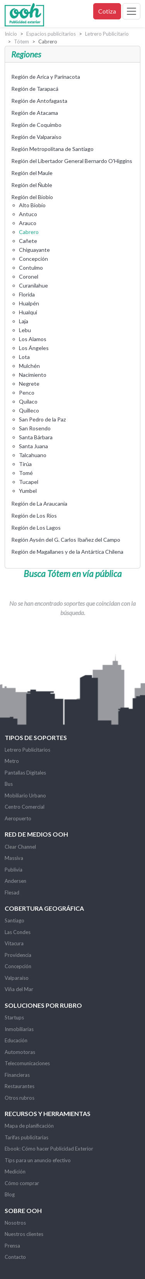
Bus (9, 784)
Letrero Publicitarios (27, 750)
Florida (27, 294)
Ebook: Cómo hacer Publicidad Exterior (49, 1149)
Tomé (26, 473)
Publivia (13, 870)
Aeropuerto (18, 818)
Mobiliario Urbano (25, 795)
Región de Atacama (34, 112)
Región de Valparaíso (36, 136)
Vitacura (14, 943)
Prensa (12, 1246)
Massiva (14, 858)
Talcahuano (32, 455)
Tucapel (28, 481)
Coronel (28, 276)
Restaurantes (19, 1086)
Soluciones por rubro (43, 1005)
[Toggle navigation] (131, 11)
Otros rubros (19, 1098)
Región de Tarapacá (34, 88)
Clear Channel (20, 847)
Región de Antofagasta (39, 100)
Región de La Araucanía (39, 503)
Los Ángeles (34, 348)
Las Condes (18, 932)
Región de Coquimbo (36, 124)
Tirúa (25, 464)
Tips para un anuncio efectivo (38, 1160)
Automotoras (20, 1052)
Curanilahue (33, 285)
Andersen (15, 881)
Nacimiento (32, 374)
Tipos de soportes (36, 737)
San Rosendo (35, 428)
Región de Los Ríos (34, 515)
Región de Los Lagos (36, 527)
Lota (24, 357)
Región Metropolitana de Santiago (52, 149)
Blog (10, 1194)
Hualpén (29, 303)
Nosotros (15, 1223)
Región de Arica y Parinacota (45, 76)
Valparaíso (17, 978)
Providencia (18, 955)
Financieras (17, 1075)
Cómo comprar (22, 1183)
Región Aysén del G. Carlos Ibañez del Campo (65, 539)
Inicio (11, 34)
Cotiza (107, 11)
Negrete (29, 383)
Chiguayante (34, 249)
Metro (12, 761)
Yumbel (28, 490)
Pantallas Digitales (25, 772)
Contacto (15, 1257)
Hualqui (28, 312)
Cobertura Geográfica (44, 908)
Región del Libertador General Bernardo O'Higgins (71, 161)
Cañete (28, 240)
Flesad (12, 892)
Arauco (27, 223)
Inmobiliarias (19, 1029)
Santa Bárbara (36, 437)
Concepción (33, 258)
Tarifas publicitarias (26, 1137)
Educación (16, 1040)
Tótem (21, 41)
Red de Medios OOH (36, 834)
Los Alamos (32, 339)
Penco (26, 392)
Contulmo (31, 267)
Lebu (25, 330)
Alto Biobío (32, 205)
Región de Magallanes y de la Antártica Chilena (67, 551)
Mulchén (29, 365)
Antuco (28, 214)
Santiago (14, 920)
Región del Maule (32, 173)
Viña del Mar (19, 989)
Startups (14, 1017)
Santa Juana (33, 446)
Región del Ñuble (31, 185)
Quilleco (29, 410)
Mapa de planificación (29, 1126)
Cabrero (29, 232)
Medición (15, 1171)
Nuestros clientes (24, 1234)
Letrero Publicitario (107, 34)
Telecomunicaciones (27, 1063)
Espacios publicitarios (51, 34)
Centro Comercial (24, 807)
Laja (23, 321)
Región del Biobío (32, 197)
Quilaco (28, 401)
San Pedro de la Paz (42, 419)
